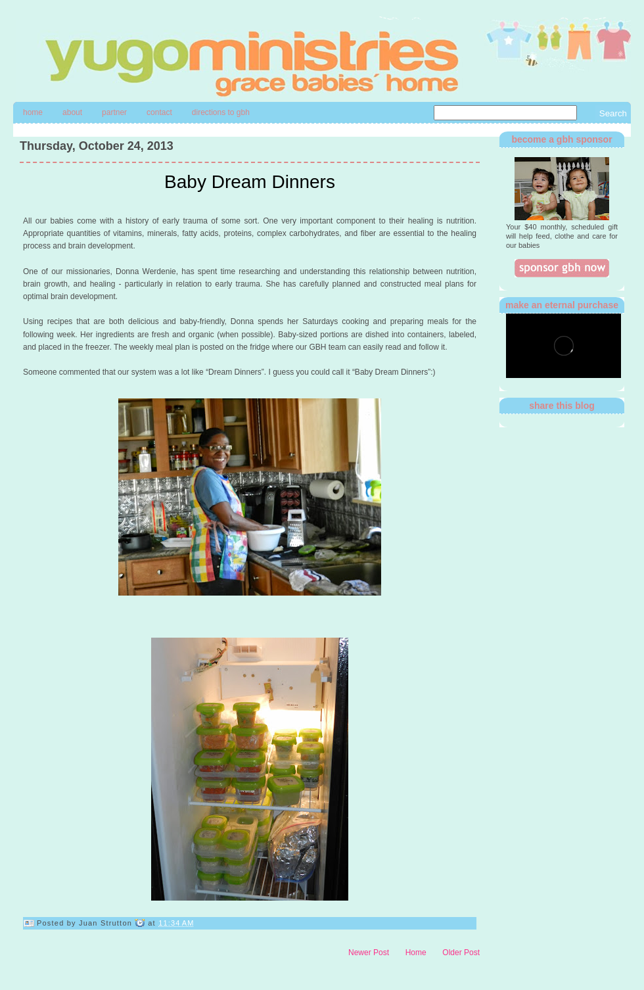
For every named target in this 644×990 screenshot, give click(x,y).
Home (33, 112)
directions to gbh (221, 112)
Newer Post (368, 952)
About (72, 112)
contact (159, 112)
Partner (114, 112)
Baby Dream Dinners (249, 182)
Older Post (461, 952)
